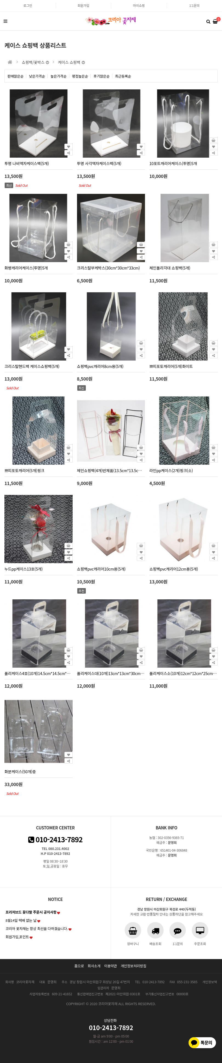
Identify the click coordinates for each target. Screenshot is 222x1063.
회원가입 (83, 5)
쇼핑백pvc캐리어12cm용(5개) (173, 569)
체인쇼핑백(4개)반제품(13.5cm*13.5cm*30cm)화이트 (121, 470)
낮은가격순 (37, 76)
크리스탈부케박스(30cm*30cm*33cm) (108, 268)
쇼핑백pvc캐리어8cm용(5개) (100, 366)
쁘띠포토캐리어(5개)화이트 (171, 366)
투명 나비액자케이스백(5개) (26, 163)
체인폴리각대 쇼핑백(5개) (169, 268)
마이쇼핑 (139, 5)
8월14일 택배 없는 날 (20, 920)
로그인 (27, 5)
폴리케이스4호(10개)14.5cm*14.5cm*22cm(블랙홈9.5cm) (52, 673)
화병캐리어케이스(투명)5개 (26, 268)
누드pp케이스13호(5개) (23, 569)
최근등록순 (123, 76)
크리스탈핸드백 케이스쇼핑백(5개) (31, 366)
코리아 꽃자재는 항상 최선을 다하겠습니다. (36, 928)
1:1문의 (194, 5)
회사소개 (94, 965)
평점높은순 (80, 76)
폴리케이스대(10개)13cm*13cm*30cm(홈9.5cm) (117, 673)
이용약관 (110, 965)
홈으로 (79, 965)
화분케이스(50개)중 (20, 771)
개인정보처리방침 (133, 965)
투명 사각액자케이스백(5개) (99, 163)
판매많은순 (15, 76)
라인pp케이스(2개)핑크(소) (171, 470)
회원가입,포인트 (17, 936)
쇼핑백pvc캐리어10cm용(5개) (101, 569)
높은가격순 (58, 76)
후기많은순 (101, 76)
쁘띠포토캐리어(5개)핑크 (24, 470)
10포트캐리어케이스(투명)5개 (173, 163)
